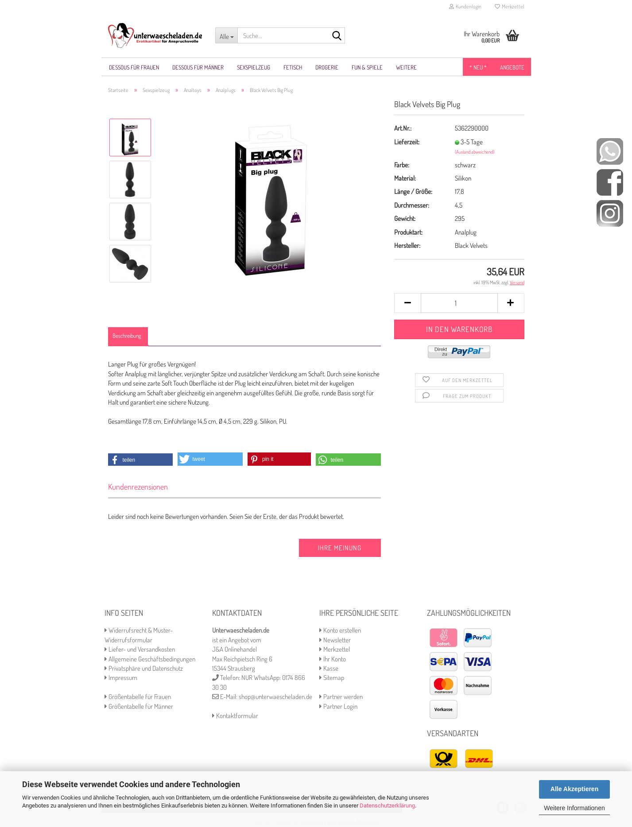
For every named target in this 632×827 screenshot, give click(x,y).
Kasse (328, 668)
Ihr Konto (332, 659)
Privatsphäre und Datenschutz (144, 668)
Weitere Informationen (574, 808)
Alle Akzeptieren (574, 788)
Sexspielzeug (253, 67)
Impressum (121, 677)
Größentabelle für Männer (139, 706)
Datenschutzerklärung (387, 805)
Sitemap (331, 677)
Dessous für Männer (198, 67)
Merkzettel (509, 6)
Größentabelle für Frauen (138, 696)
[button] (140, 460)
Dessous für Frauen (134, 67)
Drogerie (326, 67)
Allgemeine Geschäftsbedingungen (150, 659)
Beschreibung (126, 335)
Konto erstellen (340, 630)
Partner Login (338, 706)
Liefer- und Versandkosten (140, 649)
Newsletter (335, 640)
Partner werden (341, 696)
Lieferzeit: (406, 142)
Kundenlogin (465, 6)
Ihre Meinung (339, 548)
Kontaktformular (235, 715)
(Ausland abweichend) (474, 152)
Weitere (406, 67)
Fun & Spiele (367, 67)
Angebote (512, 67)
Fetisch (292, 67)
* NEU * (478, 67)
